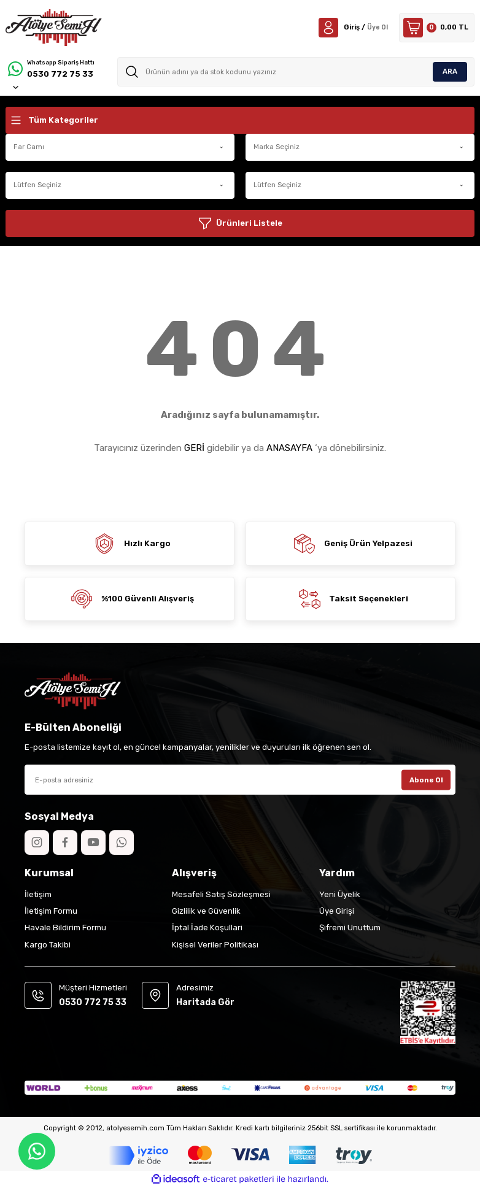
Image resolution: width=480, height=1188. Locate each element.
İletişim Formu (51, 911)
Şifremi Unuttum (350, 927)
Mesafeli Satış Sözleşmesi (221, 894)
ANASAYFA (289, 447)
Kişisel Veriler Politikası (215, 944)
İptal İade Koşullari (207, 927)
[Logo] (54, 27)
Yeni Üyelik (339, 894)
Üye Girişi (336, 911)
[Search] (295, 72)
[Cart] (436, 27)
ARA (450, 71)
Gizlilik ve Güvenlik (206, 911)
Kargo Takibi (48, 944)
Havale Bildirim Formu (65, 927)
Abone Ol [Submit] (426, 779)
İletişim (38, 894)
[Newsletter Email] (240, 780)
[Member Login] (352, 27)
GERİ (194, 447)
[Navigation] (240, 120)
